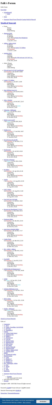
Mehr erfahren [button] (27, 402)
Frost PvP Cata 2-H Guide (10, 199)
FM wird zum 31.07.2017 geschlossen (13, 70)
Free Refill (6, 259)
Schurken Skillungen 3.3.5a (11, 289)
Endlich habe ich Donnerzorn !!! (12, 269)
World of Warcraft (8, 23)
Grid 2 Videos (7, 189)
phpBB (9, 387)
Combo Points (7, 239)
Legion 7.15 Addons (20, 47)
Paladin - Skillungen (9, 308)
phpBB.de (18, 390)
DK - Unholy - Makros (10, 249)
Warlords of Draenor (9, 159)
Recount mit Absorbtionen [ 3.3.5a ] (13, 209)
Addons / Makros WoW (10, 43)
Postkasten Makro (8, 219)
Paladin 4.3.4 (7, 130)
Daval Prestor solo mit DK (11, 140)
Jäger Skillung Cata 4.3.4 (10, 90)
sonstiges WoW (8, 53)
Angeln (6, 179)
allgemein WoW (8, 33)
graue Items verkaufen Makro (11, 229)
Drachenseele (7, 149)
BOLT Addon (7, 299)
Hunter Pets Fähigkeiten (21, 37)
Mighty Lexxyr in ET (9, 120)
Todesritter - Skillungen (10, 110)
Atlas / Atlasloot (8, 100)
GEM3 (5, 279)
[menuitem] (8, 14)
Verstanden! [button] (43, 401)
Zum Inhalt (3, 9)
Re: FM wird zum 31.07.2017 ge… (24, 57)
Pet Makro (6, 169)
